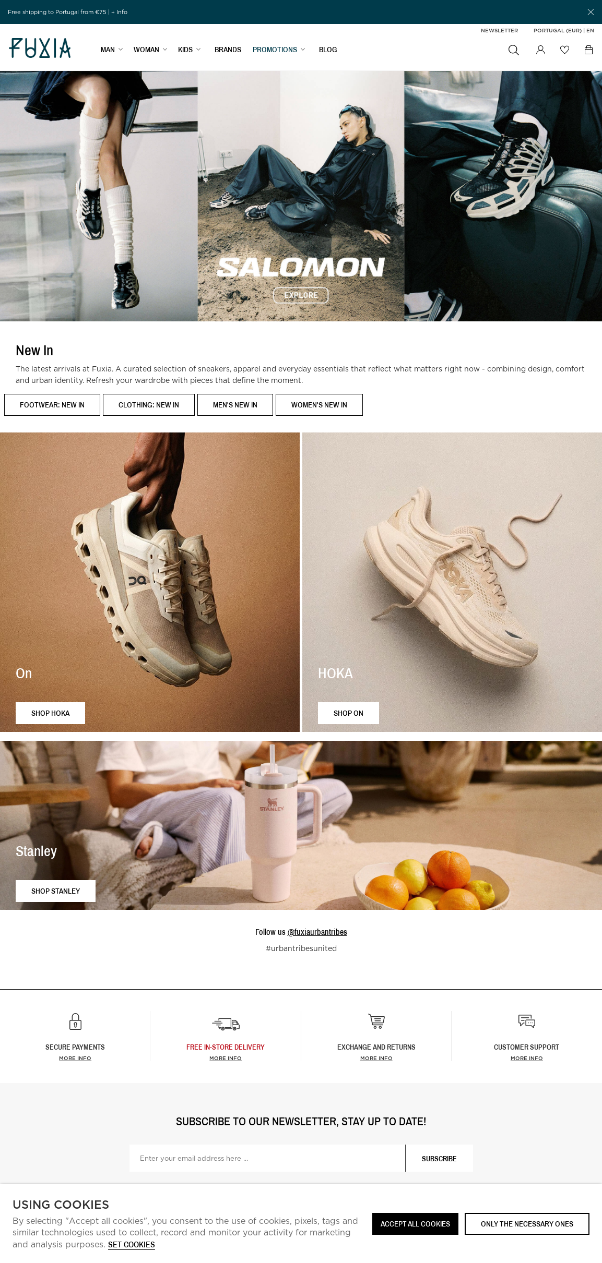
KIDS (185, 50)
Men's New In (235, 404)
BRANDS (228, 50)
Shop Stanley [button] (55, 890)
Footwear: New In (52, 404)
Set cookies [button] (131, 1245)
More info (75, 1058)
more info (225, 1058)
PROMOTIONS (275, 50)
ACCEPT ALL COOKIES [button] (415, 1223)
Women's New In (319, 404)
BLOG (328, 50)
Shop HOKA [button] (50, 712)
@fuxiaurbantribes (317, 931)
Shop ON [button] (348, 712)
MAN (108, 50)
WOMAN (146, 50)
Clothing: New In (149, 404)
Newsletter (499, 30)
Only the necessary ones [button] (527, 1223)
